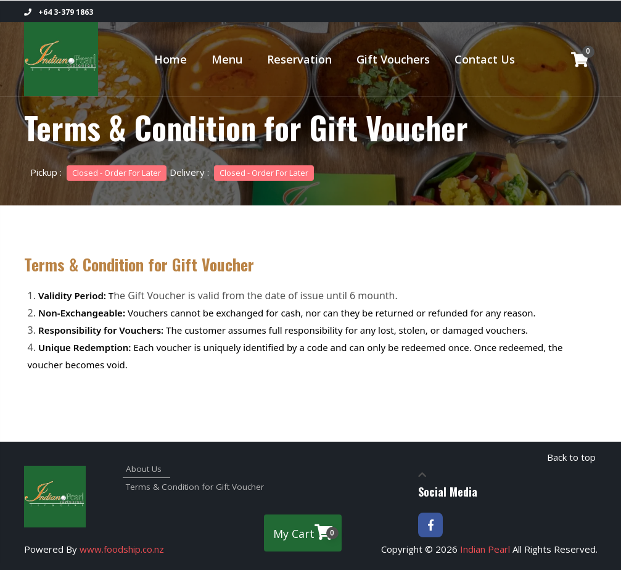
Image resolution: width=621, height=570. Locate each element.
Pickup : (98, 172)
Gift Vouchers (393, 59)
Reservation (299, 59)
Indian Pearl (485, 549)
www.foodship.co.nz (122, 549)
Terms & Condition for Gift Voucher (158, 486)
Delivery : (242, 172)
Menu (227, 59)
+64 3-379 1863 (58, 12)
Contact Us (484, 59)
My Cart (306, 532)
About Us (142, 468)
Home (170, 59)
